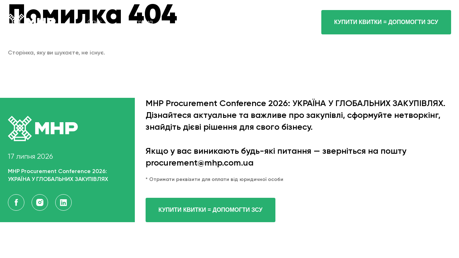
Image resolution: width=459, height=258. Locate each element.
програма (139, 22)
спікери (187, 22)
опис (94, 22)
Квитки (231, 22)
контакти (276, 22)
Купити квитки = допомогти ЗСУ (210, 210)
